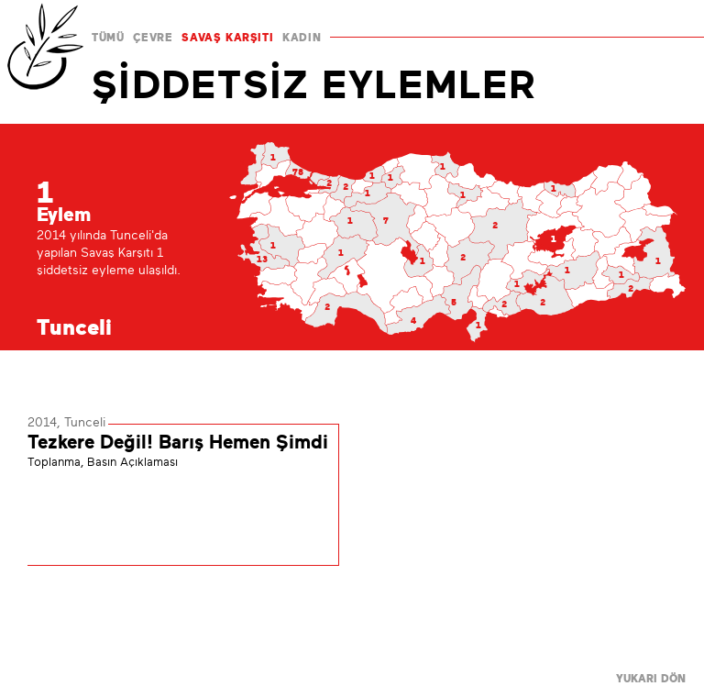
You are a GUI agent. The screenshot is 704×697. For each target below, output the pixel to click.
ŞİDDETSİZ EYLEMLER (314, 84)
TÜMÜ (108, 37)
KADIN (301, 37)
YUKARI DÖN (651, 678)
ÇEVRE (152, 37)
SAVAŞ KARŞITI (227, 37)
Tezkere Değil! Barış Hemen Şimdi (178, 442)
